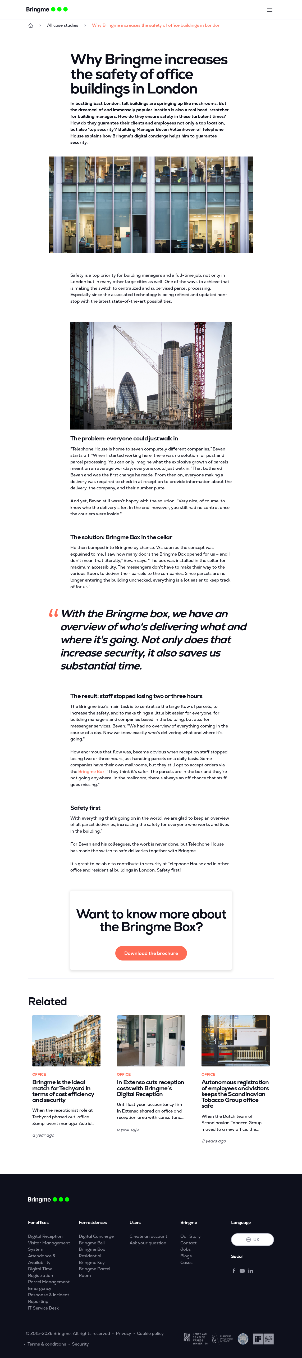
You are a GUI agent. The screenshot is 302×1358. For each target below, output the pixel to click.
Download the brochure (151, 953)
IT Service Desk (43, 1308)
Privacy (123, 1333)
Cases (186, 1262)
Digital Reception (45, 1236)
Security (80, 1344)
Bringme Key (92, 1262)
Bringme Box (91, 771)
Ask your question (148, 1243)
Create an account (148, 1236)
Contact (188, 1243)
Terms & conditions (47, 1344)
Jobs (185, 1249)
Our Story (190, 1236)
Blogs (186, 1256)
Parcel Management (49, 1282)
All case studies (62, 25)
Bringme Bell (92, 1243)
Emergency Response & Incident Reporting (48, 1295)
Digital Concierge (96, 1236)
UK (252, 1240)
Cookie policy (150, 1333)
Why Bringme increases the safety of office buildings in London (156, 25)
